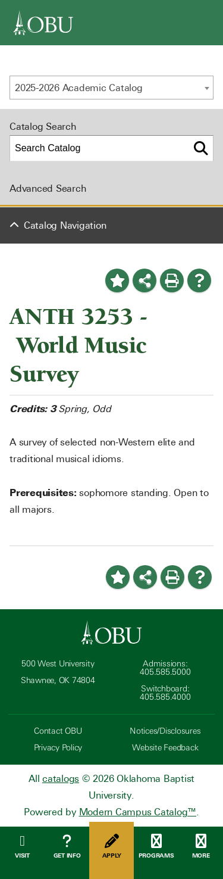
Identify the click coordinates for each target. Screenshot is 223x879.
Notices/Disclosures (165, 731)
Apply (111, 846)
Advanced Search (48, 188)
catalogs (60, 778)
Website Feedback (165, 748)
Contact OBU (57, 731)
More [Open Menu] (200, 846)
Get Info (67, 846)
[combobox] (111, 87)
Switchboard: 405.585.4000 (165, 693)
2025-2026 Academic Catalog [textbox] (79, 87)
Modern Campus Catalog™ (138, 812)
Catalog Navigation (65, 225)
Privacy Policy (58, 748)
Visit (22, 846)
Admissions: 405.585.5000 (165, 668)
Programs (156, 846)
